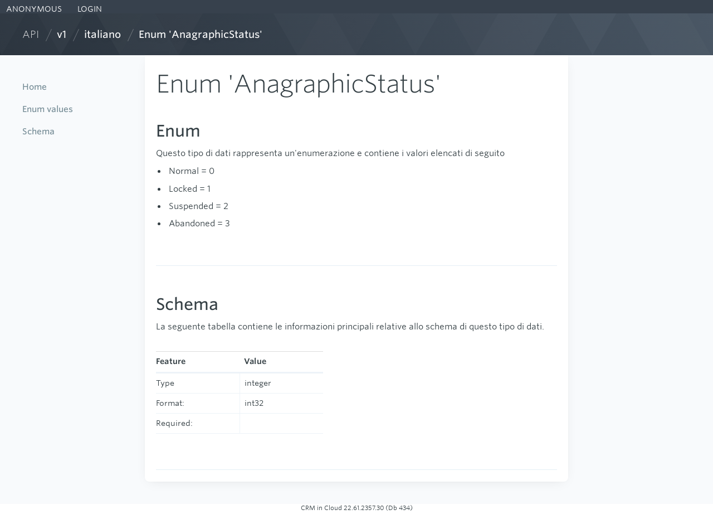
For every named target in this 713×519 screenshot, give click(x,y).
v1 (61, 34)
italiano (102, 34)
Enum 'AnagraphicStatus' (200, 34)
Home (34, 86)
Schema (38, 131)
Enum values (47, 109)
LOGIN (88, 8)
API (30, 34)
